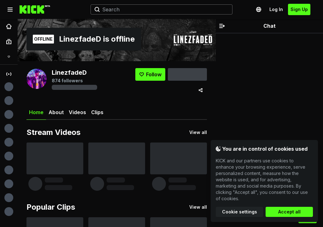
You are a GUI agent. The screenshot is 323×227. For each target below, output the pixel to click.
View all (198, 132)
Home (36, 114)
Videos (77, 112)
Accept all (289, 211)
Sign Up (299, 9)
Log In (276, 9)
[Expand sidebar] (10, 9)
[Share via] (200, 90)
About (56, 112)
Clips (97, 112)
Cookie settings (239, 211)
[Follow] (150, 74)
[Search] (159, 9)
